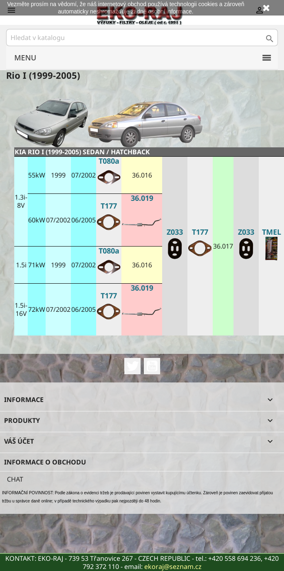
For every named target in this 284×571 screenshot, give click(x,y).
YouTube (152, 366)
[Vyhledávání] (142, 37)
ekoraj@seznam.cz (173, 566)
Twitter (132, 366)
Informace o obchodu (45, 462)
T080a (109, 161)
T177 (200, 232)
